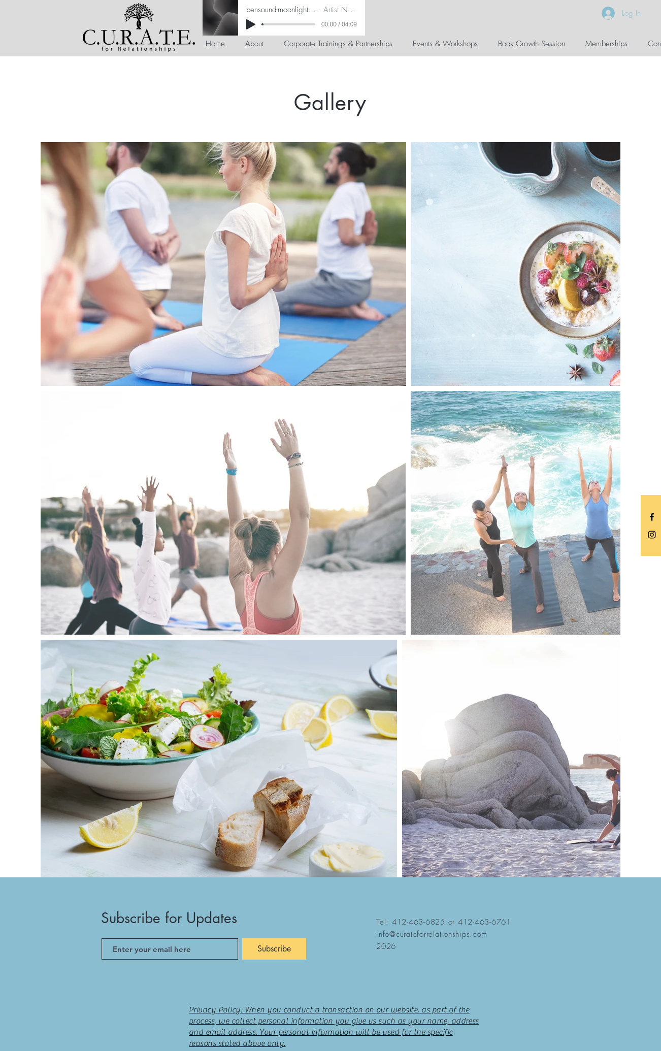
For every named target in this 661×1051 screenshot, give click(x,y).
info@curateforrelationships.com (431, 934)
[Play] (250, 24)
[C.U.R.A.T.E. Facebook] (652, 517)
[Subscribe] (274, 949)
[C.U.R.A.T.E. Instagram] (652, 535)
